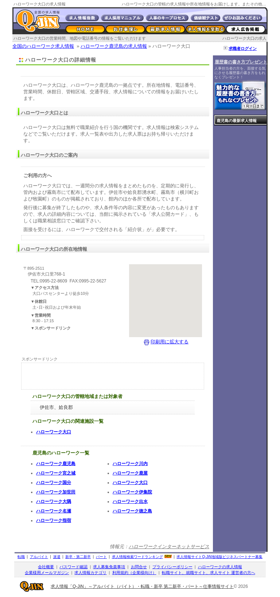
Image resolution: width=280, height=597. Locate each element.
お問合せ (139, 567)
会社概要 (46, 567)
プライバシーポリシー (172, 567)
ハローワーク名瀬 (53, 511)
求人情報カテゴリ (90, 572)
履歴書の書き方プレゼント (241, 62)
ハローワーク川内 (130, 463)
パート (101, 557)
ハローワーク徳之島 (132, 511)
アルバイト (39, 557)
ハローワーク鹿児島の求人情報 (114, 46)
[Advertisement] (112, 71)
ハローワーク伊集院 (132, 492)
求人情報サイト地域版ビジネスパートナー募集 (219, 557)
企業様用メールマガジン (47, 572)
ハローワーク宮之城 (55, 473)
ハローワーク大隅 (53, 501)
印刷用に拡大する (169, 341)
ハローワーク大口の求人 (244, 38)
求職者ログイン (243, 48)
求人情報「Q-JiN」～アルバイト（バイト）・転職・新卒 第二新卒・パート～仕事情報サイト (142, 586)
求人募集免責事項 (109, 567)
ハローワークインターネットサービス (169, 546)
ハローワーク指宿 (53, 520)
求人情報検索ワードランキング (137, 557)
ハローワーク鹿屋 (130, 473)
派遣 (57, 557)
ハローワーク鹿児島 (55, 463)
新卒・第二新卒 (78, 557)
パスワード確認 (73, 567)
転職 (21, 557)
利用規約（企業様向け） (134, 572)
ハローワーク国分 (53, 482)
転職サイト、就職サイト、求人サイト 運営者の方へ (208, 572)
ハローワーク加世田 (55, 492)
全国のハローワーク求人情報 (43, 46)
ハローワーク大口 (53, 431)
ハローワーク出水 (130, 501)
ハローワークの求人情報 (220, 567)
